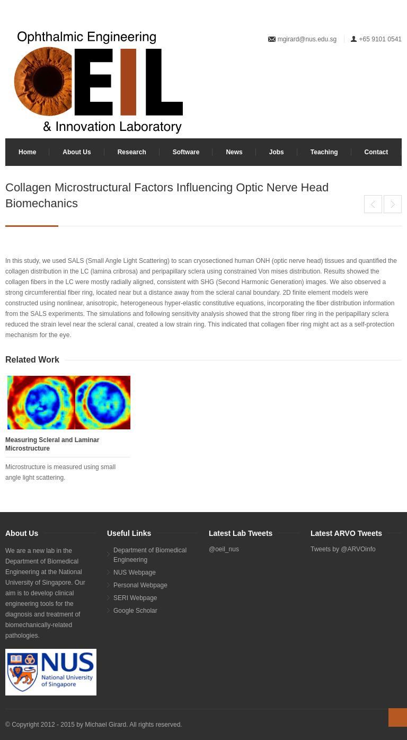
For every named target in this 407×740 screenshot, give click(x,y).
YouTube (359, 73)
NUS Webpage (134, 572)
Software (186, 152)
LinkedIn (341, 73)
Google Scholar (135, 610)
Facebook (394, 73)
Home (27, 152)
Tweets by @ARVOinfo (343, 549)
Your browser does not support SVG (98, 81)
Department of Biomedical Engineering (150, 555)
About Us (77, 152)
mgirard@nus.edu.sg (307, 39)
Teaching (324, 152)
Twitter (376, 73)
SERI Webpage (135, 598)
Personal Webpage (140, 585)
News (234, 152)
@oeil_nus (224, 549)
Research (132, 152)
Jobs (276, 152)
